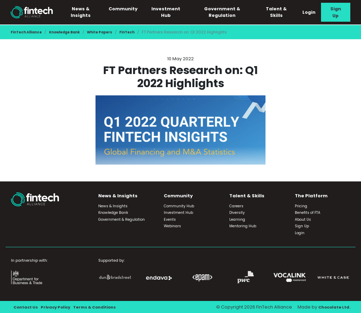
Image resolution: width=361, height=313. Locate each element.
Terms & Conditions (104, 307)
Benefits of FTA (307, 212)
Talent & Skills (278, 12)
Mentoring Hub (242, 226)
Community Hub (179, 206)
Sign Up (336, 12)
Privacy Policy (60, 307)
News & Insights (87, 12)
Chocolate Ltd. (332, 307)
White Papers (111, 32)
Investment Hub (170, 12)
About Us (303, 219)
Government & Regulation (226, 12)
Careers (236, 206)
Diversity (237, 212)
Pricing (301, 206)
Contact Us (27, 307)
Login (310, 12)
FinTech (141, 32)
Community (128, 9)
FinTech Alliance (28, 32)
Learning (237, 219)
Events (170, 219)
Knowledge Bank (71, 32)
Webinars (172, 226)
